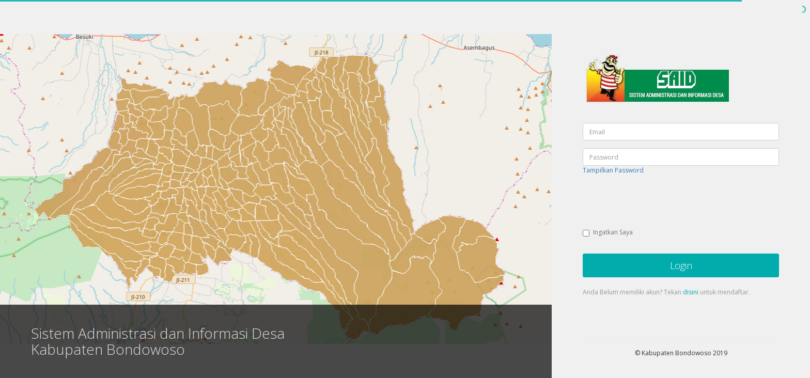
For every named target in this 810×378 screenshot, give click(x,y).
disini (690, 292)
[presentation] (661, 202)
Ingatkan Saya (608, 232)
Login (681, 265)
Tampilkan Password (613, 170)
